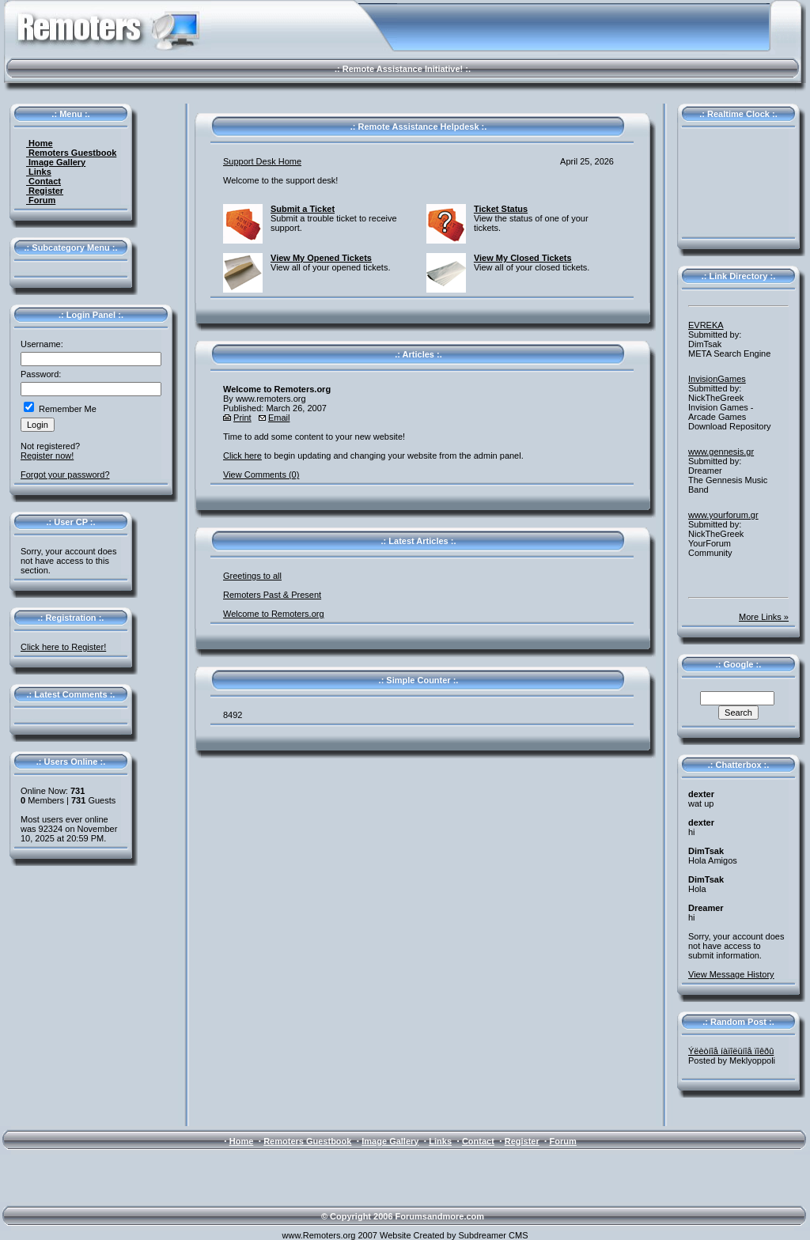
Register (44, 190)
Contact (43, 181)
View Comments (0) (261, 474)
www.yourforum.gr (723, 515)
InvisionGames (717, 379)
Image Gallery (55, 162)
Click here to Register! (63, 647)
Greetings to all (252, 575)
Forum (40, 200)
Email (279, 417)
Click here (242, 455)
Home (39, 143)
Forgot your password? (65, 474)
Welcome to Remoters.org (273, 613)
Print (242, 417)
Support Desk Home (262, 161)
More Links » (764, 617)
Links (38, 171)
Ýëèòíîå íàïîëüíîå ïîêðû (731, 1051)
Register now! (47, 455)
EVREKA (706, 325)
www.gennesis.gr (721, 451)
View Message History (731, 974)
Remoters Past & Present (272, 594)
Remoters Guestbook (71, 152)
